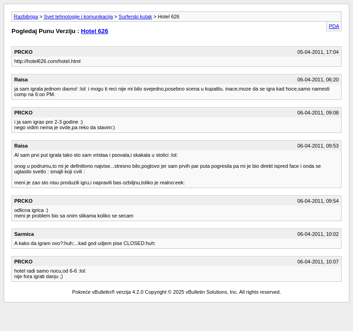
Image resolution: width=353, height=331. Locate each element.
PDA (334, 26)
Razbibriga (26, 16)
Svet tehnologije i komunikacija (78, 16)
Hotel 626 (94, 31)
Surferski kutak (135, 16)
